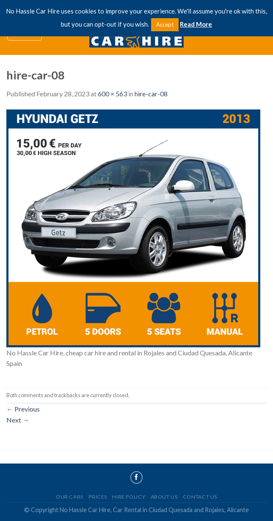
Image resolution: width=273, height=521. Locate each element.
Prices (97, 497)
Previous (23, 409)
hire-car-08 (151, 94)
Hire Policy (128, 497)
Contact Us (200, 497)
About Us (164, 497)
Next (17, 420)
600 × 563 (112, 94)
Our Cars (69, 497)
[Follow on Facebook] (136, 477)
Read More (196, 24)
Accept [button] (165, 24)
